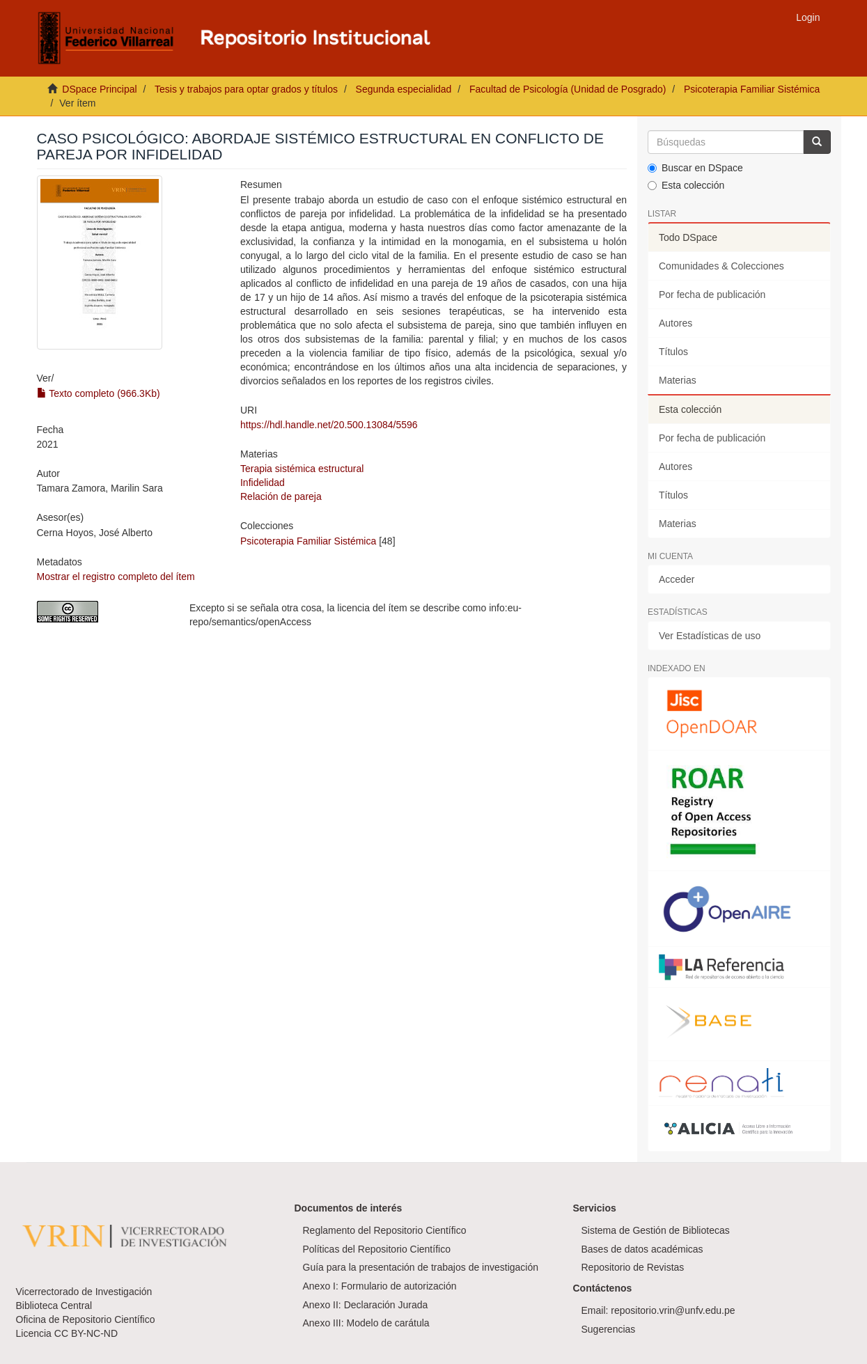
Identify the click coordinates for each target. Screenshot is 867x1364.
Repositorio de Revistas (633, 1267)
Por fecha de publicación (712, 294)
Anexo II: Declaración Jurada (365, 1304)
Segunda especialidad (404, 89)
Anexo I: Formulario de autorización (380, 1286)
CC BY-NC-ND (86, 1333)
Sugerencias (608, 1329)
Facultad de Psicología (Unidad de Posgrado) (567, 89)
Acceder (676, 579)
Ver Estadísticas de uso (709, 635)
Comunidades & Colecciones (721, 266)
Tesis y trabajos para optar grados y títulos (246, 89)
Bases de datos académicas (642, 1249)
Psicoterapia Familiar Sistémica (752, 89)
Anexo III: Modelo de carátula (366, 1322)
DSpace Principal (99, 89)
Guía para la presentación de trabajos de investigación (421, 1267)
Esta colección (686, 185)
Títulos (673, 351)
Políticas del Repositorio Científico (377, 1249)
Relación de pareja (281, 496)
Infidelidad (262, 482)
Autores (675, 323)
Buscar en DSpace (695, 167)
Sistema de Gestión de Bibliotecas (655, 1230)
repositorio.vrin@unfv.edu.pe (673, 1310)
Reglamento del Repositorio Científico (385, 1230)
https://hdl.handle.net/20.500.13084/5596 (329, 424)
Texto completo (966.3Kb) (98, 393)
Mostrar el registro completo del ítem (116, 576)
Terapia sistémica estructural (302, 468)
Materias (677, 380)
